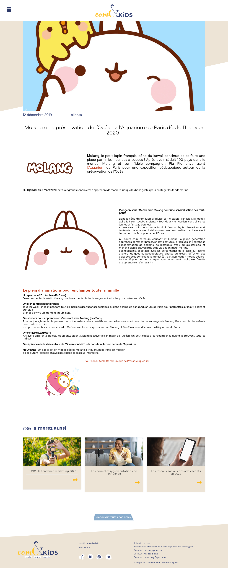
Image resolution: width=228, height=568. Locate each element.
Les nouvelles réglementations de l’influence (114, 472)
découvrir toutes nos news (113, 517)
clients (76, 115)
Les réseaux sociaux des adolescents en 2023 (176, 472)
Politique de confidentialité (147, 562)
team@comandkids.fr (88, 543)
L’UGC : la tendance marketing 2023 (52, 471)
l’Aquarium (95, 167)
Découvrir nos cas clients (146, 553)
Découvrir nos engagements (148, 550)
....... (75, 480)
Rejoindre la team (142, 542)
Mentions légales (170, 562)
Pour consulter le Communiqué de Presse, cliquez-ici (117, 361)
